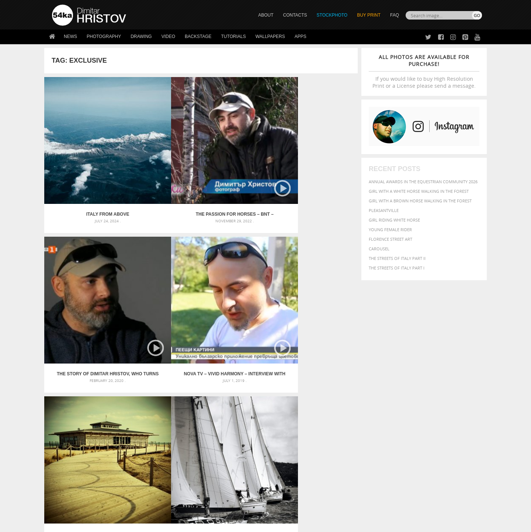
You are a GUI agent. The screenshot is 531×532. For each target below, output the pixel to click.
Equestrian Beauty (129, 507)
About (165, 443)
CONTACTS (295, 15)
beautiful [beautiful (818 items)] (450, 362)
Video (168, 36)
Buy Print (369, 15)
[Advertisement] (267, 319)
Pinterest (283, 473)
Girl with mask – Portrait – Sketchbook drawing (251, 380)
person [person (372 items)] (395, 392)
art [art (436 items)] (369, 362)
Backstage (198, 36)
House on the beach (83, 276)
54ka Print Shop (69, 443)
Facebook (284, 453)
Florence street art (390, 239)
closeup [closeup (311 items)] (418, 370)
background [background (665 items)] (415, 362)
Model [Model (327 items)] (408, 384)
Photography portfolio (79, 462)
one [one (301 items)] (441, 385)
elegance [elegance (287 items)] (355, 378)
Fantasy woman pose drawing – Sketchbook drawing (256, 371)
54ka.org (113, 523)
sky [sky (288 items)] (448, 392)
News (70, 36)
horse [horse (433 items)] (364, 385)
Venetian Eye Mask (172, 507)
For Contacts (173, 480)
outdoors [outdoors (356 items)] (357, 392)
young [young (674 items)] (414, 399)
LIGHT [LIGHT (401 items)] (378, 384)
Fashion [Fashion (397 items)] (430, 377)
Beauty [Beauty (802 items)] (357, 370)
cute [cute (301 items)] (447, 371)
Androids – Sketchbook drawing (234, 362)
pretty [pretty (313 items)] (437, 392)
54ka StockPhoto (71, 453)
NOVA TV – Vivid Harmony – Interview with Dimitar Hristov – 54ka (318, 165)
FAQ (394, 15)
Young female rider (390, 229)
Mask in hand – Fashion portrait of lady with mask (107, 380)
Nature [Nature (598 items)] (426, 384)
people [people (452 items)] (378, 392)
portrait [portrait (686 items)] (416, 391)
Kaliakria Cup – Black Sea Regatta (161, 276)
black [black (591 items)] (377, 370)
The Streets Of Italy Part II (397, 258)
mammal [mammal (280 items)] (393, 385)
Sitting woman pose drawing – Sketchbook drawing (255, 398)
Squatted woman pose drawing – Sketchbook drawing (258, 389)
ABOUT (265, 15)
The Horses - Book (71, 471)
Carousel (379, 248)
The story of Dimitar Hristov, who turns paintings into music (240, 165)
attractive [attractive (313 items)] (384, 362)
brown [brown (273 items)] (403, 371)
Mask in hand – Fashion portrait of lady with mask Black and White (118, 371)
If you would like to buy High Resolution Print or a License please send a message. (424, 71)
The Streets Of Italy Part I (396, 268)
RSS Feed (205, 507)
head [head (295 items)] (350, 385)
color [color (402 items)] (434, 370)
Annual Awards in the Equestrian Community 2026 (423, 181)
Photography (104, 36)
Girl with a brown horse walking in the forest (420, 201)
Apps (300, 36)
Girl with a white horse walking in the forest (419, 191)
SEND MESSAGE (417, 458)
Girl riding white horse (394, 220)
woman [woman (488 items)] (393, 399)
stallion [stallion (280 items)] (460, 392)
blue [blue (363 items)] (391, 370)
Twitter (282, 444)
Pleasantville (384, 210)
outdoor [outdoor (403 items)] (457, 384)
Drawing (141, 36)
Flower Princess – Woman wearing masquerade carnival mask (118, 398)
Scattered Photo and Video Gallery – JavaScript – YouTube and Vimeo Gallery (118, 362)
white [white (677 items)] (374, 399)
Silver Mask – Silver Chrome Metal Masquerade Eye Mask (112, 389)
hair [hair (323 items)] (476, 377)
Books (166, 462)
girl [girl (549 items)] (465, 377)
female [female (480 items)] (450, 378)
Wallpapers (270, 36)
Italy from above (83, 165)
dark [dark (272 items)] (457, 371)
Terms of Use (154, 523)
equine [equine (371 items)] (400, 377)
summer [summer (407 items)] (355, 399)
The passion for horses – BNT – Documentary (162, 165)
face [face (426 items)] (414, 377)
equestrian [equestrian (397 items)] (378, 377)
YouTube (282, 482)
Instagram (285, 463)
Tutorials (233, 36)
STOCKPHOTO (332, 15)
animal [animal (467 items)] (355, 362)
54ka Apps (62, 480)
